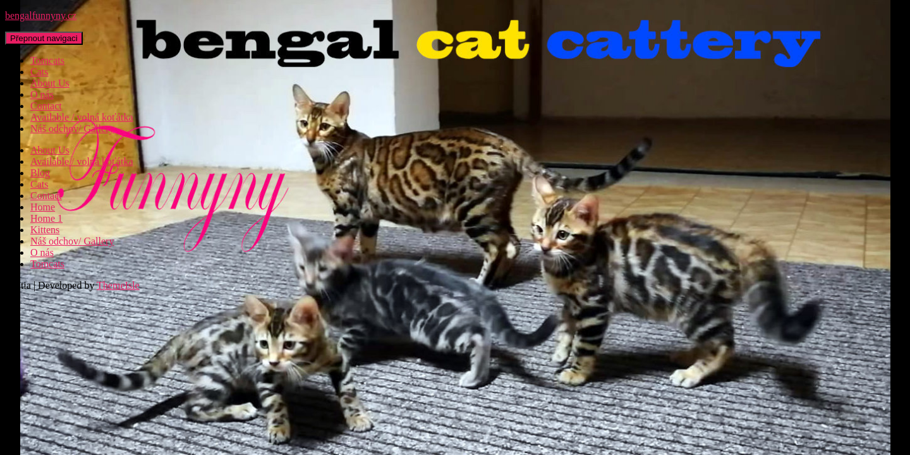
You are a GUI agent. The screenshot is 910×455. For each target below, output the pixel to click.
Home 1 (46, 218)
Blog (40, 172)
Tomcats (47, 60)
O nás (42, 94)
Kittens (44, 229)
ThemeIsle (118, 285)
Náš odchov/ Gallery (72, 128)
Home (42, 207)
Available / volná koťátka (81, 117)
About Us (50, 83)
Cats (39, 71)
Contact (46, 105)
